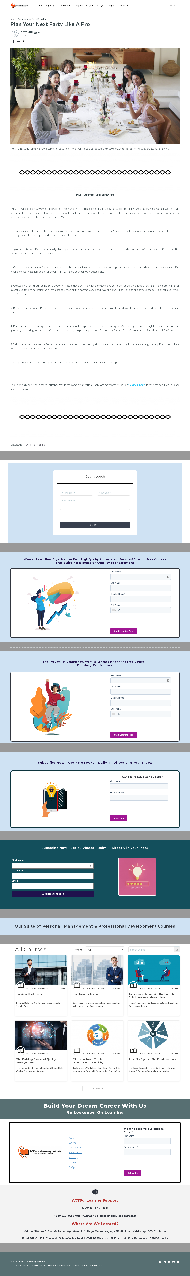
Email (15, 880)
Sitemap (73, 1157)
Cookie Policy (38, 1265)
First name (18, 860)
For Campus (75, 1147)
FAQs (72, 1167)
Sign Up (50, 5)
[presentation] (133, 620)
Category (77, 949)
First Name (115, 571)
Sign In (170, 5)
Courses (64, 5)
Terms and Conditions (59, 1265)
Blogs (100, 5)
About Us (123, 5)
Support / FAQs (83, 5)
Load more (97, 1088)
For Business (75, 1152)
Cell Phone (115, 605)
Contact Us (74, 1162)
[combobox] (114, 610)
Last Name (115, 583)
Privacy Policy (20, 1265)
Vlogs (111, 5)
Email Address (117, 594)
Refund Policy (80, 1265)
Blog (12, 19)
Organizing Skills (35, 444)
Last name (17, 870)
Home (39, 5)
